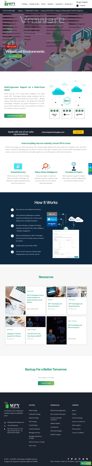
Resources (68, 4)
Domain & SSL (34, 4)
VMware (20, 11)
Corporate (59, 4)
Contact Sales (46, 383)
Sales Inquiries (76, 425)
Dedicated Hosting (34, 414)
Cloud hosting (33, 425)
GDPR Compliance (77, 11)
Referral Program (55, 434)
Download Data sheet (15, 116)
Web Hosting (33, 410)
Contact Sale (78, 132)
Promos (82, 5)
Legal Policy (78, 461)
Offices (74, 414)
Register (85, 2)
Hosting (24, 4)
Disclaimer (71, 461)
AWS (36, 11)
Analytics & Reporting (62, 11)
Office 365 (29, 11)
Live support (86, 463)
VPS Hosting (33, 421)
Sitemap (57, 461)
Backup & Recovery (47, 11)
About (74, 410)
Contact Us (63, 461)
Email (43, 4)
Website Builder (55, 423)
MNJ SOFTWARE (32, 461)
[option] (46, 49)
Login (78, 2)
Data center (32, 445)
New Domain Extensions (57, 414)
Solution (50, 4)
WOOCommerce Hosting (36, 442)
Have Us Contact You (78, 421)
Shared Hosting (33, 418)
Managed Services (34, 432)
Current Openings (77, 418)
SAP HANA (12, 11)
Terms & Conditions (78, 432)
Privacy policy (76, 429)
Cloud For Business (34, 429)
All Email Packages (56, 431)
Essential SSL (54, 427)
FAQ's (52, 461)
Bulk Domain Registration (58, 410)
